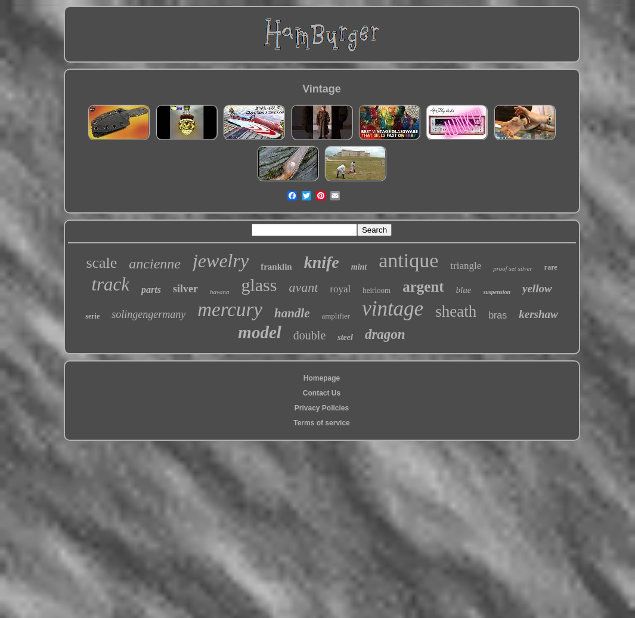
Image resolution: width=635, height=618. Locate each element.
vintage (392, 308)
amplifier (335, 315)
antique (408, 260)
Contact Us (321, 393)
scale (101, 262)
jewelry (221, 260)
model (259, 332)
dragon (385, 334)
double (309, 335)
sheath (455, 311)
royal (340, 289)
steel (345, 337)
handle (292, 313)
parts (151, 290)
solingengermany (148, 314)
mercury (229, 309)
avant (303, 287)
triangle (465, 265)
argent (423, 287)
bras (497, 315)
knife (321, 262)
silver (185, 289)
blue (464, 290)
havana (219, 291)
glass (259, 285)
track (110, 284)
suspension (496, 292)
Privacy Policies (322, 408)
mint (359, 266)
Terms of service (321, 423)
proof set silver (512, 268)
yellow (537, 288)
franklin (276, 266)
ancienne (155, 263)
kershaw (538, 314)
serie (92, 316)
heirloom (377, 290)
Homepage (321, 378)
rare (550, 267)
